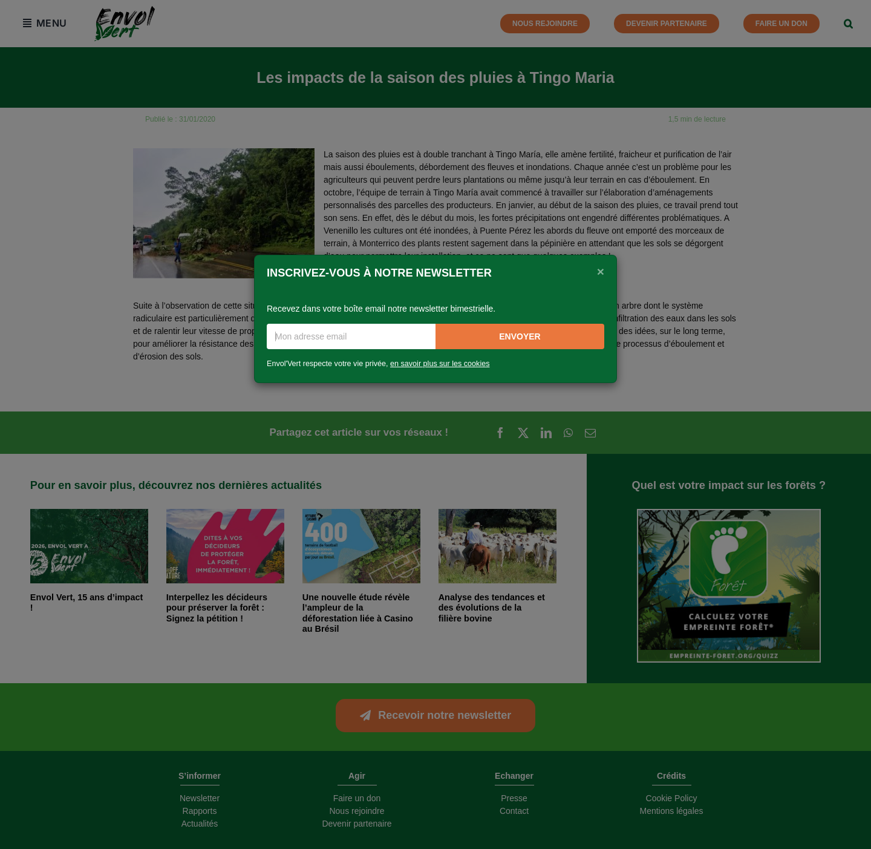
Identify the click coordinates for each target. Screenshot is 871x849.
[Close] (600, 271)
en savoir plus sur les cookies (440, 363)
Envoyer (519, 336)
